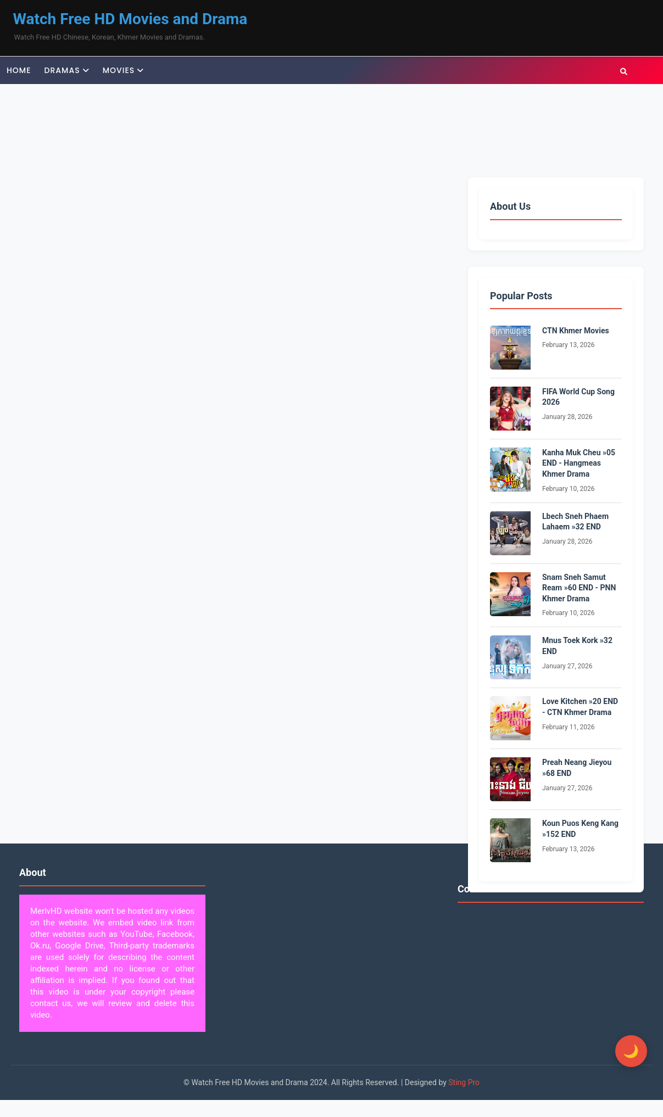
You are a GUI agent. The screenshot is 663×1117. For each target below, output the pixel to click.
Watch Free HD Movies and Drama (130, 19)
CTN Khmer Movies (575, 330)
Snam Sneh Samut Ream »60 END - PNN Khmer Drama (579, 588)
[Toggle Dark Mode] (630, 1051)
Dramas (62, 70)
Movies (119, 70)
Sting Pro (464, 1082)
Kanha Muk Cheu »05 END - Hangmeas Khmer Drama (578, 463)
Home (19, 70)
